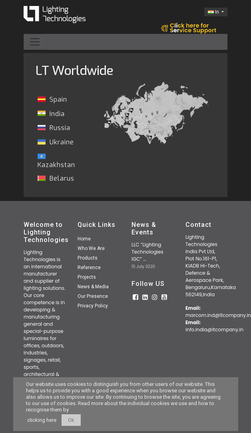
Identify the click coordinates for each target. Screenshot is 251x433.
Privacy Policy (93, 306)
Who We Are (91, 248)
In (214, 12)
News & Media (93, 286)
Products (88, 258)
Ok (71, 420)
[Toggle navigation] (35, 42)
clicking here (41, 420)
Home (84, 239)
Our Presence (93, 296)
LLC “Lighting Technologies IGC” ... (147, 251)
